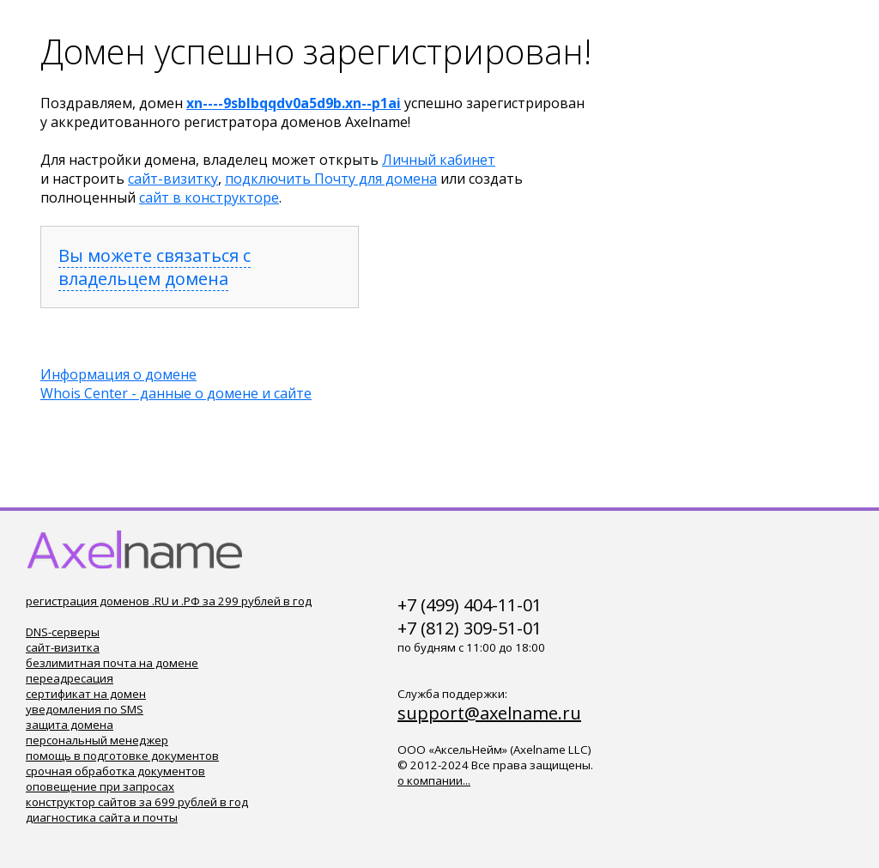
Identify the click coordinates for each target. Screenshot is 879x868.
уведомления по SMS (84, 709)
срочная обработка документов (115, 771)
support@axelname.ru (489, 713)
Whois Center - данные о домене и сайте (176, 393)
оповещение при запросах (100, 786)
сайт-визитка (63, 647)
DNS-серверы (63, 632)
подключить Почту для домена (331, 178)
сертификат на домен (86, 693)
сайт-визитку (173, 178)
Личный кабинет (438, 159)
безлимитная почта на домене (112, 663)
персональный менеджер (97, 740)
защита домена (69, 724)
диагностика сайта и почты (102, 817)
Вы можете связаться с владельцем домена (154, 267)
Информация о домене (118, 374)
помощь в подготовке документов (122, 755)
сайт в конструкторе (209, 197)
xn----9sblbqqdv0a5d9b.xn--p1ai (293, 103)
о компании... (433, 780)
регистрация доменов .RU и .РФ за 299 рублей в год (169, 601)
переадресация (69, 678)
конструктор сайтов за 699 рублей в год (137, 802)
